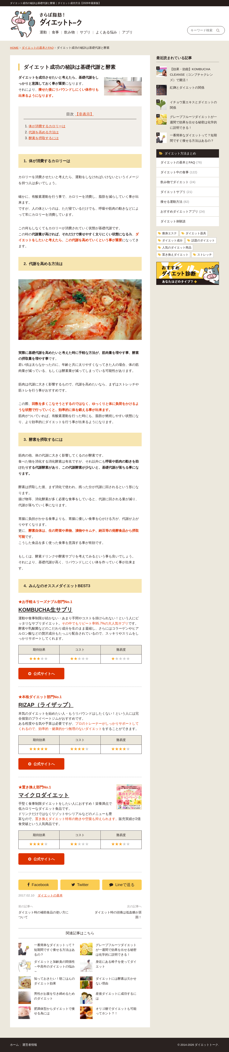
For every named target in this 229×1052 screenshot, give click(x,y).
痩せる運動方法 (174, 201)
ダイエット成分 (172, 240)
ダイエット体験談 (173, 221)
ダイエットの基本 (50, 895)
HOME (14, 47)
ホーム (14, 1044)
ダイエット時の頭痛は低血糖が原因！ (118, 914)
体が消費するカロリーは (47, 126)
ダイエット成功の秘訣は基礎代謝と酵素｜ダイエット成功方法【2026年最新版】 (55, 3)
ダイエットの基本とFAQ (38, 47)
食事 (55, 32)
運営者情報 (29, 1044)
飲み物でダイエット (177, 182)
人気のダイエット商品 (176, 247)
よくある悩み (106, 32)
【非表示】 (84, 114)
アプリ (127, 32)
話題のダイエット (203, 240)
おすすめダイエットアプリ (182, 211)
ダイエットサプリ (176, 192)
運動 (43, 32)
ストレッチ (204, 254)
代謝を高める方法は (44, 132)
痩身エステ (169, 233)
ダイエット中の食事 (178, 172)
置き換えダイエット (175, 254)
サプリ (85, 32)
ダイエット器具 (196, 233)
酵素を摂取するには (44, 138)
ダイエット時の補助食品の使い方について (43, 914)
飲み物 (69, 32)
